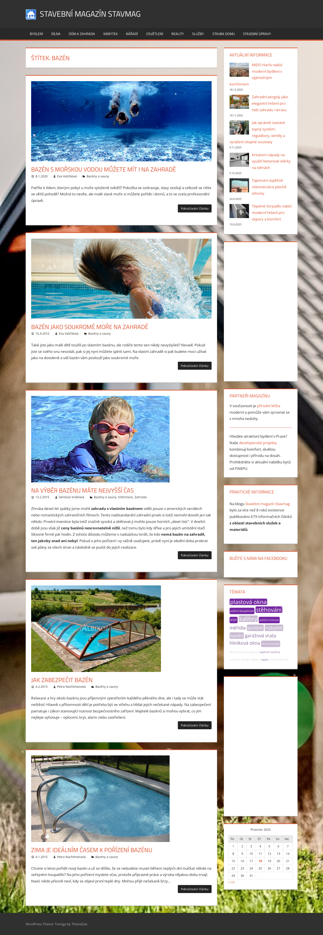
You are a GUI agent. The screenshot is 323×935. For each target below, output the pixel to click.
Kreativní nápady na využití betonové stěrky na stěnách (271, 161)
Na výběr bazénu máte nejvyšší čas (82, 490)
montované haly (279, 659)
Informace (125, 497)
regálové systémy (269, 652)
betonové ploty (271, 644)
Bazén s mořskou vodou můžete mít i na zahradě (103, 169)
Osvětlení (154, 33)
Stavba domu (223, 33)
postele (255, 628)
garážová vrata (260, 635)
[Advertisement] (261, 311)
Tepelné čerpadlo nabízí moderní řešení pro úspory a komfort (272, 213)
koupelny (252, 652)
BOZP (233, 620)
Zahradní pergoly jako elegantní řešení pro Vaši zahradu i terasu (270, 103)
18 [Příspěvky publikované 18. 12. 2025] (260, 861)
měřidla (238, 627)
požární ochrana (269, 620)
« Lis (231, 882)
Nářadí (132, 33)
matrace (235, 659)
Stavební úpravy (257, 33)
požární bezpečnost (242, 611)
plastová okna (248, 602)
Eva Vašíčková (67, 176)
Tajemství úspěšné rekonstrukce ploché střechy (269, 187)
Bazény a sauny (98, 176)
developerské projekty (258, 442)
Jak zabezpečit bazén (62, 679)
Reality (177, 33)
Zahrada (141, 497)
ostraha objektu (250, 659)
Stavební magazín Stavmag (90, 14)
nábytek (274, 628)
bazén (236, 636)
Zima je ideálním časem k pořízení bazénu (91, 850)
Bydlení (36, 33)
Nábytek (110, 33)
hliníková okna (245, 643)
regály (264, 659)
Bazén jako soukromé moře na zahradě (89, 326)
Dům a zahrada (82, 33)
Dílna (56, 33)
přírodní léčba (268, 405)
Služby (198, 33)
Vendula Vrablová (71, 497)
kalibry (248, 618)
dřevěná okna (238, 652)
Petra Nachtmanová (71, 686)
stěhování (269, 609)
